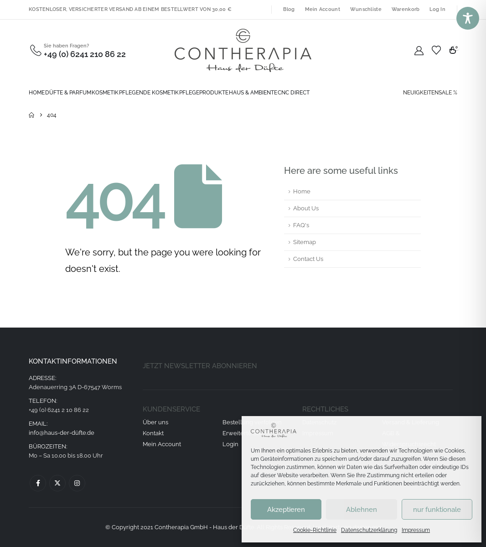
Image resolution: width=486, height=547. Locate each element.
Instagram (77, 483)
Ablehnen (361, 509)
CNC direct (294, 92)
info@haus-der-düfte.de (61, 432)
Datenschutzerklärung (369, 530)
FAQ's (301, 225)
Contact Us (308, 258)
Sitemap (304, 242)
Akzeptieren (286, 509)
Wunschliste (366, 9)
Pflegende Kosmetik (149, 92)
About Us (306, 208)
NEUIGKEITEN (421, 92)
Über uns (155, 422)
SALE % (448, 92)
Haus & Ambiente (253, 92)
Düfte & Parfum (68, 92)
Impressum (416, 530)
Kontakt (153, 433)
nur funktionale (437, 509)
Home (37, 92)
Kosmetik (105, 92)
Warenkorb (405, 9)
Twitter (57, 483)
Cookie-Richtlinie (314, 530)
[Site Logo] (243, 50)
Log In (437, 9)
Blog (289, 9)
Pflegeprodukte (203, 92)
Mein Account (322, 9)
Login (230, 444)
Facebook (38, 483)
